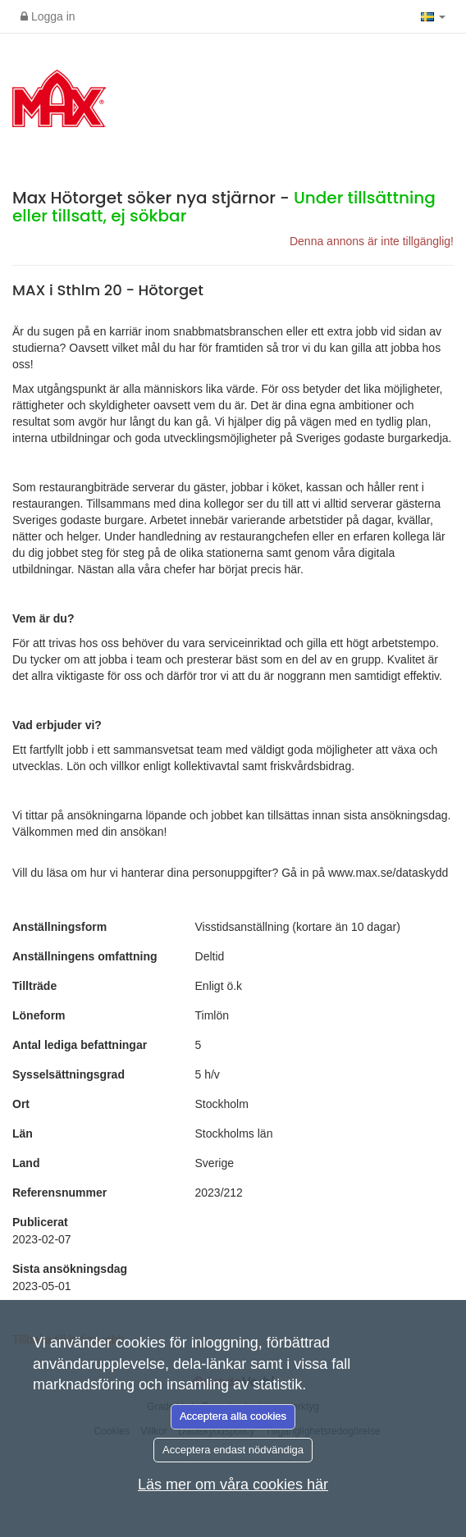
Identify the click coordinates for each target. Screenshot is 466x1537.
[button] (433, 16)
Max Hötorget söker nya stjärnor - (224, 207)
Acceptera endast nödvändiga (233, 1450)
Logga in (48, 16)
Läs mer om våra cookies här (233, 1484)
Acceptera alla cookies (233, 1416)
